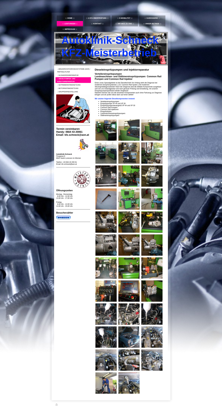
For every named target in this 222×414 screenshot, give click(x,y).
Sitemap (71, 405)
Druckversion (62, 405)
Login (164, 404)
